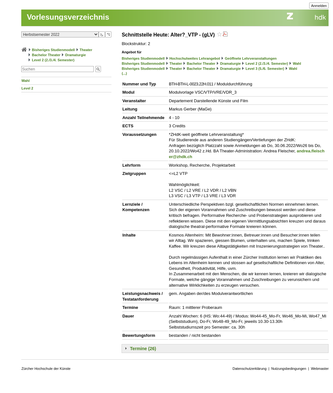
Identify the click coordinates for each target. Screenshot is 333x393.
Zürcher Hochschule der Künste (45, 368)
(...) (124, 73)
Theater (86, 50)
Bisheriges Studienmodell (53, 50)
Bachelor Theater (46, 55)
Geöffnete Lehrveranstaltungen (250, 58)
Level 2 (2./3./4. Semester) (53, 60)
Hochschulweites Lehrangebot (195, 58)
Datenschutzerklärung (250, 368)
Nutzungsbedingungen (288, 368)
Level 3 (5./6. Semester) (264, 68)
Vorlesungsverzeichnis (68, 17)
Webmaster (320, 368)
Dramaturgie (75, 55)
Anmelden (319, 6)
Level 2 (27, 88)
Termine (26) (143, 348)
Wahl (25, 81)
